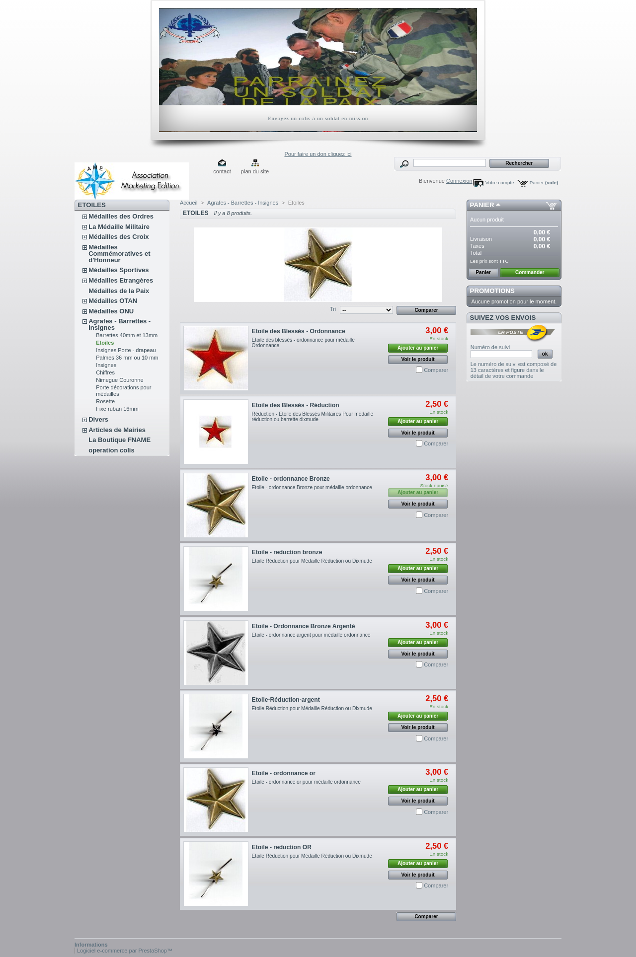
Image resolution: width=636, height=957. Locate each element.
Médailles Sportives (118, 270)
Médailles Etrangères (120, 280)
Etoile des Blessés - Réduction (295, 405)
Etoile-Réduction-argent (286, 699)
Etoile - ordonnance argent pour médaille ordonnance (311, 635)
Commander (529, 272)
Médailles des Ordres (121, 216)
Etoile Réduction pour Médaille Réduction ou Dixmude (312, 561)
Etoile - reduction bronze (287, 552)
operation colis (111, 450)
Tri (333, 309)
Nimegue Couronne (119, 380)
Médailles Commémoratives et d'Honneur (119, 253)
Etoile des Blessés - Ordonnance (298, 331)
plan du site (255, 171)
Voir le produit (418, 359)
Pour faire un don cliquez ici (317, 154)
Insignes (106, 365)
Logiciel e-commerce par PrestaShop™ (124, 951)
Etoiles (105, 343)
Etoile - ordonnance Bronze (291, 478)
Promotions (492, 290)
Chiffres (105, 372)
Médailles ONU (111, 311)
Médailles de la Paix (118, 290)
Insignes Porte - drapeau (126, 350)
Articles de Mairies (117, 430)
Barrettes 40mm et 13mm (127, 335)
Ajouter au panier (418, 348)
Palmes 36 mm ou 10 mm (127, 358)
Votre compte (499, 182)
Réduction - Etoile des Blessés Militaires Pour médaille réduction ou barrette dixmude (312, 416)
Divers (98, 419)
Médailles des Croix (118, 236)
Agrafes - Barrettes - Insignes (119, 324)
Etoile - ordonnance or (284, 773)
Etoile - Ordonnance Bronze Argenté (303, 626)
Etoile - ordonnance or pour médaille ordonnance (306, 782)
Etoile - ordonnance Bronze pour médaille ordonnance (312, 487)
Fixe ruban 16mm (117, 409)
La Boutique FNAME (119, 439)
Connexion (459, 181)
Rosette (105, 401)
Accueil (188, 203)
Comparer (436, 370)
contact (222, 171)
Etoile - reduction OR (282, 847)
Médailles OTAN (112, 300)
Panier (544, 182)
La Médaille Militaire (119, 226)
